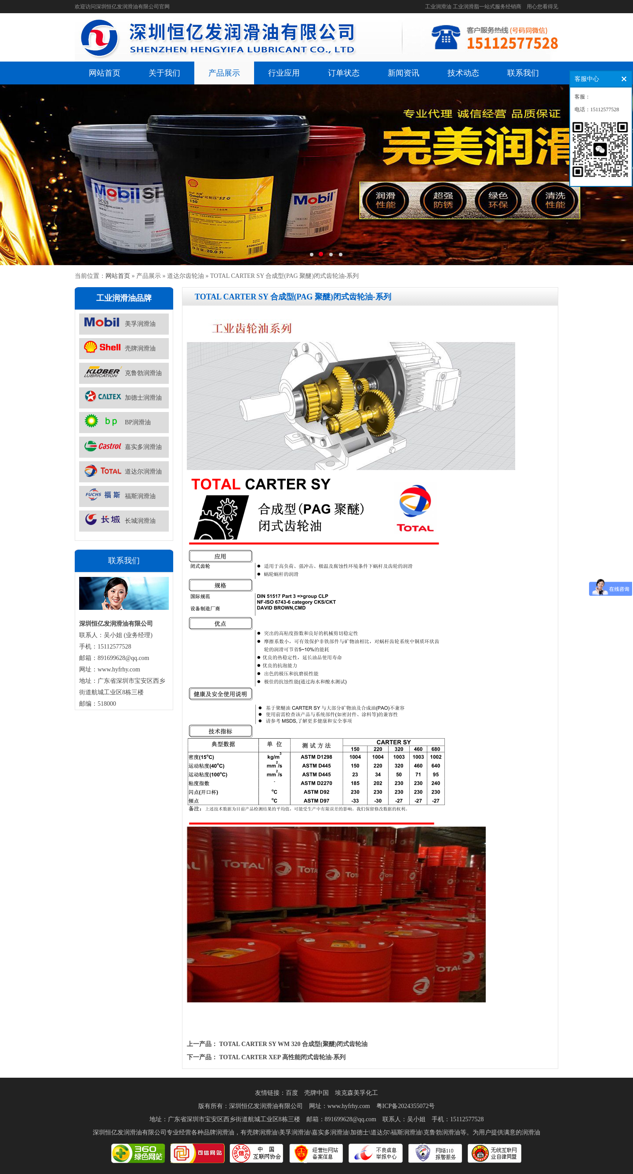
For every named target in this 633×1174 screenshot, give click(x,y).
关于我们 (164, 73)
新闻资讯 (403, 73)
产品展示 (224, 73)
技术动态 (463, 73)
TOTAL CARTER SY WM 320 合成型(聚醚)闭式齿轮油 (293, 1044)
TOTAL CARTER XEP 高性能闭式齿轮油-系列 (282, 1057)
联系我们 (523, 73)
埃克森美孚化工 (356, 1093)
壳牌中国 (316, 1093)
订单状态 (344, 73)
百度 (292, 1093)
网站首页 (104, 73)
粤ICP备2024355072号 (405, 1106)
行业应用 (284, 73)
